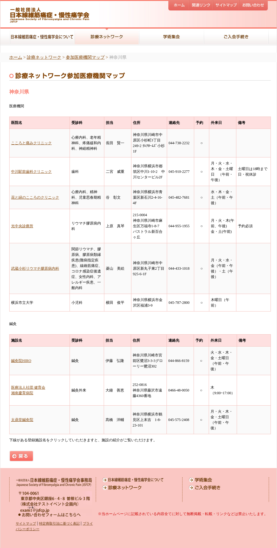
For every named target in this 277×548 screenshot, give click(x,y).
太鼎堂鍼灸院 (22, 420)
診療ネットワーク (44, 57)
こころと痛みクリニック (31, 143)
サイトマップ (26, 523)
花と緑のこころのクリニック (35, 197)
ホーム (15, 57)
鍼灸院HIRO (21, 361)
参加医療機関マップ (85, 57)
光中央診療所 (22, 226)
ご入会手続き (219, 487)
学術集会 (219, 479)
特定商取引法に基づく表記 (59, 523)
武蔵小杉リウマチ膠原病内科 (35, 268)
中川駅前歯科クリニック (31, 171)
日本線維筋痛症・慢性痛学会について (133, 479)
